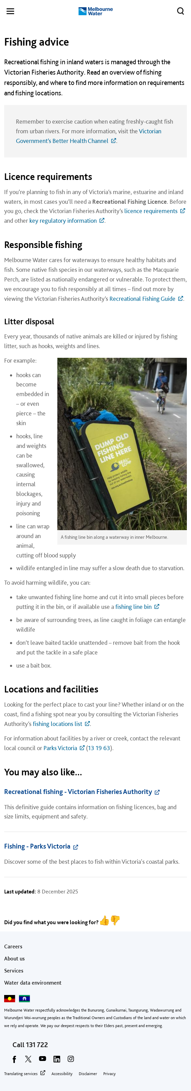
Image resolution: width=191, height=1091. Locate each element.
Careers (13, 946)
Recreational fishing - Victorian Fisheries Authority (78, 791)
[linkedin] (56, 1061)
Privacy (109, 1073)
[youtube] (42, 1061)
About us (14, 958)
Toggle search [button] (178, 9)
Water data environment (32, 982)
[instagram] (70, 1061)
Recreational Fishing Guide (142, 298)
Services (13, 970)
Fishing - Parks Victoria (37, 846)
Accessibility (62, 1073)
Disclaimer (88, 1073)
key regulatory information (63, 220)
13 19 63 (99, 748)
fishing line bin (133, 606)
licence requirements (151, 210)
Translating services (21, 1073)
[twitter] (28, 1061)
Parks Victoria (60, 748)
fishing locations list (57, 723)
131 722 (37, 1045)
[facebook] (14, 1061)
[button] (10, 12)
